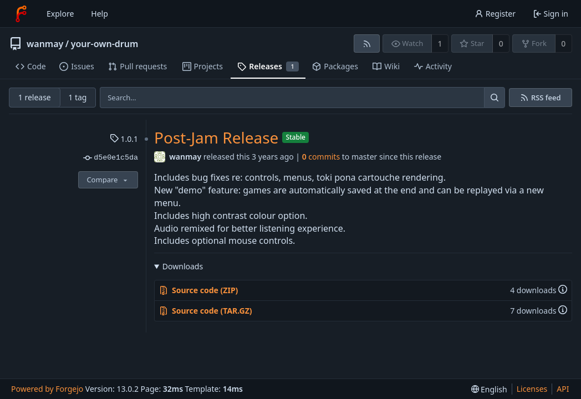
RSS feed (546, 97)
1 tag (77, 97)
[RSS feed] (367, 43)
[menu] (489, 389)
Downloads (182, 266)
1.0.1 (124, 139)
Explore (60, 13)
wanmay (45, 43)
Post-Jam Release (216, 137)
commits (321, 156)
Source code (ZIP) (198, 290)
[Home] (21, 14)
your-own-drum (105, 43)
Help (99, 13)
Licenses (532, 388)
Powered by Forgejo (47, 388)
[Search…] (494, 97)
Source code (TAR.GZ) (205, 310)
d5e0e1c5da (110, 158)
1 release (34, 97)
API (563, 388)
